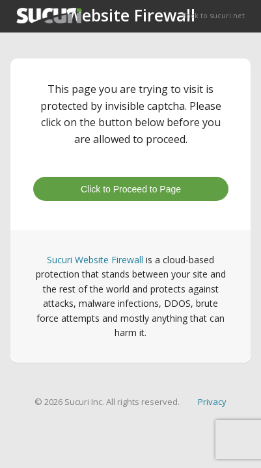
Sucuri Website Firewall (95, 260)
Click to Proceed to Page (131, 189)
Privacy (212, 402)
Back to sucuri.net (213, 15)
